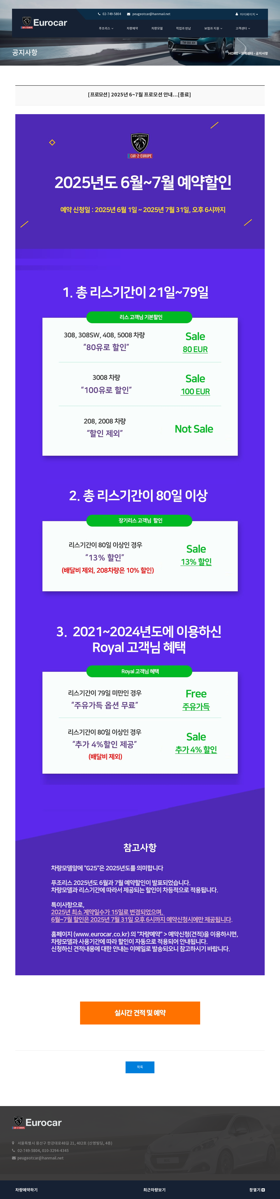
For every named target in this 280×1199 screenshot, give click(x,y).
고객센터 (241, 28)
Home (233, 54)
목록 (140, 1067)
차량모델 (157, 28)
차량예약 (132, 28)
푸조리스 (104, 28)
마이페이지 (249, 14)
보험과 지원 (211, 28)
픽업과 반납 (183, 28)
